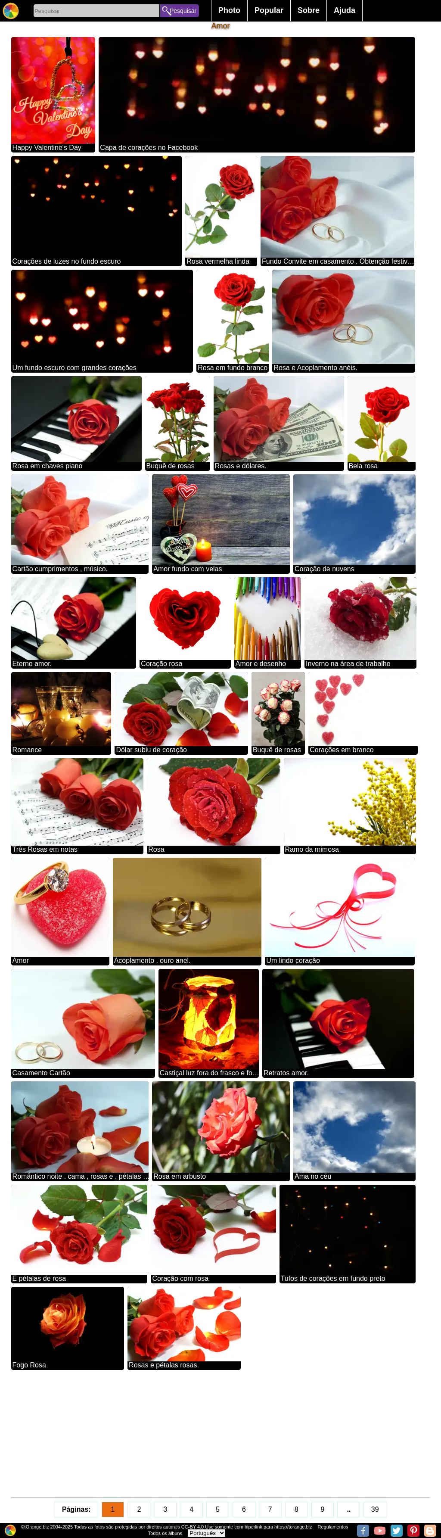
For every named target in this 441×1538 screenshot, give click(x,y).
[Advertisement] (220, 1433)
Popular (269, 10)
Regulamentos (333, 1526)
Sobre (309, 10)
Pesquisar (183, 10)
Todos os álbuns (165, 1533)
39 (375, 1509)
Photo (229, 10)
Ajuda (344, 10)
